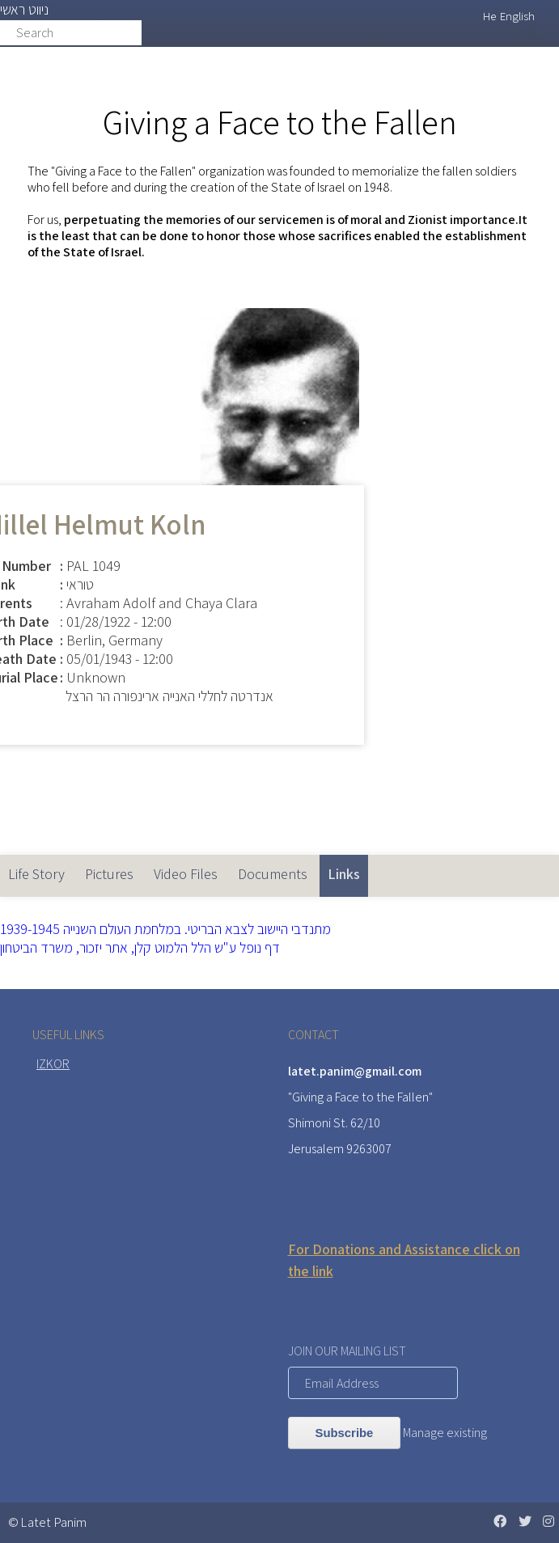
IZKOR (53, 1063)
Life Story (36, 874)
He (489, 15)
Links (348, 869)
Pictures (109, 874)
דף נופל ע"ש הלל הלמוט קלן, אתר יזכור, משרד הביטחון (140, 947)
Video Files (186, 874)
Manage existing (445, 1432)
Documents (272, 874)
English (517, 15)
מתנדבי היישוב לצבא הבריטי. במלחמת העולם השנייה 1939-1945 (165, 928)
